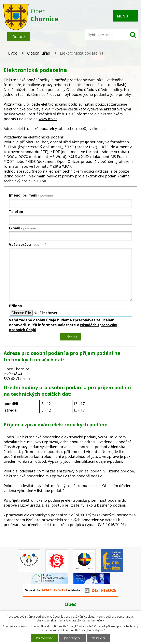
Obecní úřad (38, 53)
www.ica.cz (48, 118)
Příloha (15, 305)
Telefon (16, 211)
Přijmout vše (44, 638)
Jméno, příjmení (31, 195)
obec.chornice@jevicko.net (82, 128)
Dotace (18, 36)
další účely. (97, 620)
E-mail (22, 228)
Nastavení (98, 638)
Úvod (13, 53)
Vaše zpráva (27, 244)
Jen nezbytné (72, 638)
